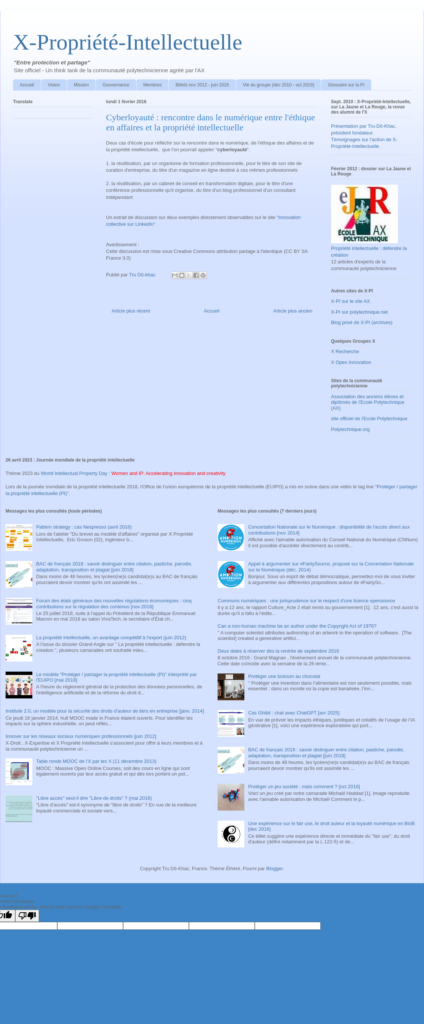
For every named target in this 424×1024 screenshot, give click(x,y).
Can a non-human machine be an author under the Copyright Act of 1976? (297, 626)
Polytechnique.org (350, 429)
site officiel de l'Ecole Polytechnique (369, 418)
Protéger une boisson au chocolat (284, 676)
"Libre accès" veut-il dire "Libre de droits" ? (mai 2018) (94, 798)
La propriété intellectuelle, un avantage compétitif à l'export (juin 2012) (111, 637)
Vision (54, 85)
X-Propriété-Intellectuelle (127, 42)
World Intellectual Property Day (74, 473)
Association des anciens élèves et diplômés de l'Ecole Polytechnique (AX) (367, 402)
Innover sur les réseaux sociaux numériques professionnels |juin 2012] (81, 736)
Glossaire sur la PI (346, 85)
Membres (152, 85)
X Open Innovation (351, 362)
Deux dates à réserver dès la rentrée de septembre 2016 (278, 651)
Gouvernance (116, 85)
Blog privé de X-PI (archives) (361, 322)
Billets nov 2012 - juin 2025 (202, 85)
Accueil (27, 85)
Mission (81, 85)
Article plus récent (131, 311)
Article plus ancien (293, 311)
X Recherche (345, 351)
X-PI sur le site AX (350, 301)
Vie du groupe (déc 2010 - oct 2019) (278, 85)
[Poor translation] (27, 916)
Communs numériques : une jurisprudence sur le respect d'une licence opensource (306, 600)
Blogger (274, 868)
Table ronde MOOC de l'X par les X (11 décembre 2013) (96, 761)
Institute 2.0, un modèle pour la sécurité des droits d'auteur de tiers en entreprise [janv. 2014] (105, 711)
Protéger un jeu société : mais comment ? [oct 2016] (304, 786)
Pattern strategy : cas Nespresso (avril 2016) (84, 527)
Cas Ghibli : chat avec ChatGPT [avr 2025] (293, 713)
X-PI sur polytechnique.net (359, 312)
